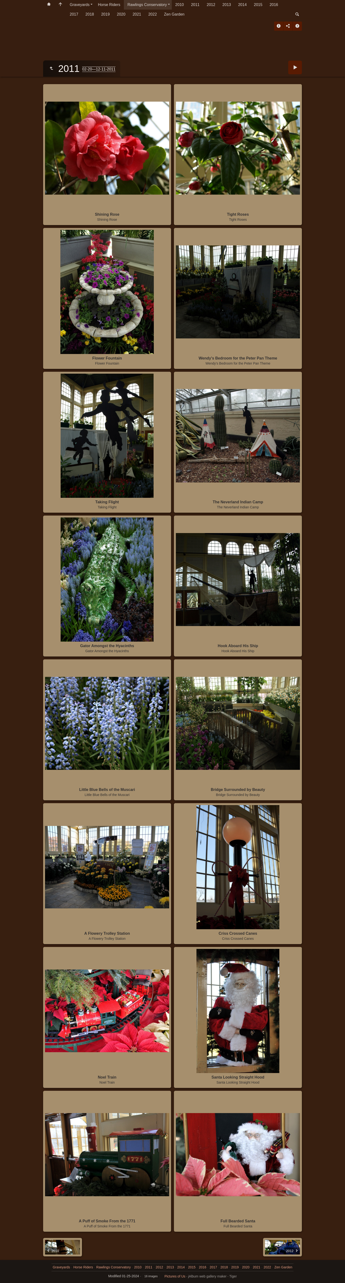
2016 (274, 5)
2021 (136, 14)
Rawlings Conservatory (147, 5)
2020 (121, 14)
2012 (211, 5)
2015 (258, 5)
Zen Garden (174, 14)
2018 (90, 14)
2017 (74, 14)
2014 (242, 5)
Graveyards (80, 5)
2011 (195, 5)
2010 (179, 5)
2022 (152, 14)
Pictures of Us (174, 1276)
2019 (105, 14)
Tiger (233, 1276)
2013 (226, 5)
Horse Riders (109, 5)
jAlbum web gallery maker (207, 1276)
